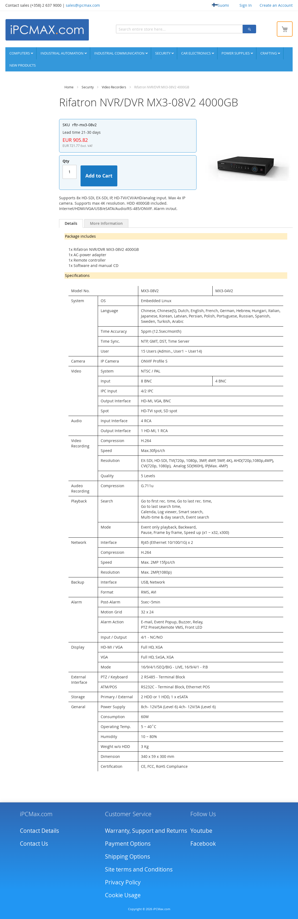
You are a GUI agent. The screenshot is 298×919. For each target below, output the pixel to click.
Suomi (220, 5)
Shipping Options (127, 856)
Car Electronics (196, 52)
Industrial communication (119, 52)
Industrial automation (62, 52)
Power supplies (235, 52)
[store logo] (47, 29)
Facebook (203, 843)
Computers (20, 52)
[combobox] (155, 29)
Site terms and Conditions (139, 869)
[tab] (71, 223)
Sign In (245, 5)
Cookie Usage (123, 895)
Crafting (269, 52)
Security (163, 52)
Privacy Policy (123, 882)
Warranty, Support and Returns (146, 830)
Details (71, 223)
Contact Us (34, 843)
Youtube (201, 830)
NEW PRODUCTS (22, 65)
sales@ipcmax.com (83, 5)
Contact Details (39, 830)
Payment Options (128, 843)
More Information (106, 223)
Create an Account (276, 5)
